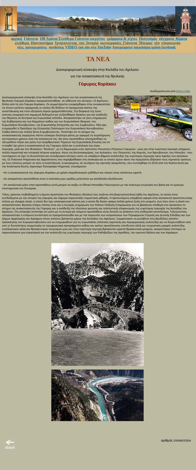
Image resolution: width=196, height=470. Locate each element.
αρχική (16, 39)
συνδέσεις (56, 47)
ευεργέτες (97, 39)
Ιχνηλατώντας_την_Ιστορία (77, 43)
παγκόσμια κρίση (146, 47)
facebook (169, 47)
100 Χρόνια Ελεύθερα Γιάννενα (64, 39)
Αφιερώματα (122, 47)
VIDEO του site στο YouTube (88, 47)
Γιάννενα (31, 39)
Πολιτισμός (148, 39)
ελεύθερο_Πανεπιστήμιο (34, 43)
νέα (157, 43)
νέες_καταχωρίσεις (32, 47)
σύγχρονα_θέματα (173, 39)
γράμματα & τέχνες (122, 39)
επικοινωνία (170, 43)
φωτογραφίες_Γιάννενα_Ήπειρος (126, 43)
